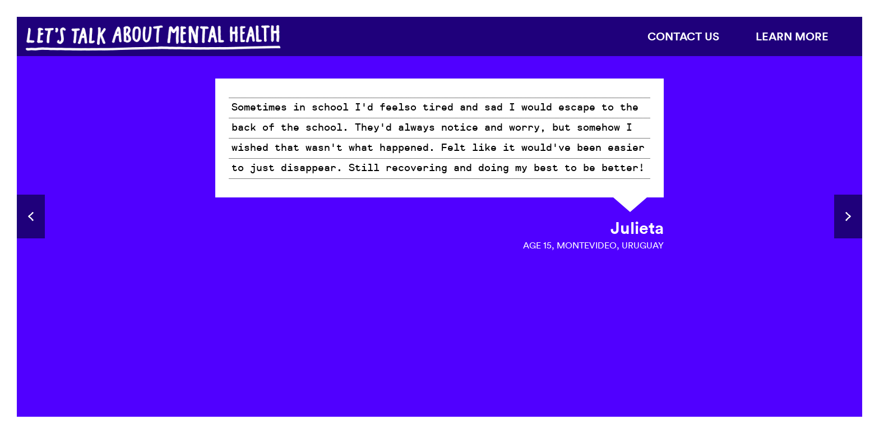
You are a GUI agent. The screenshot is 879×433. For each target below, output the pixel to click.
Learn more (792, 36)
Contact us (683, 36)
